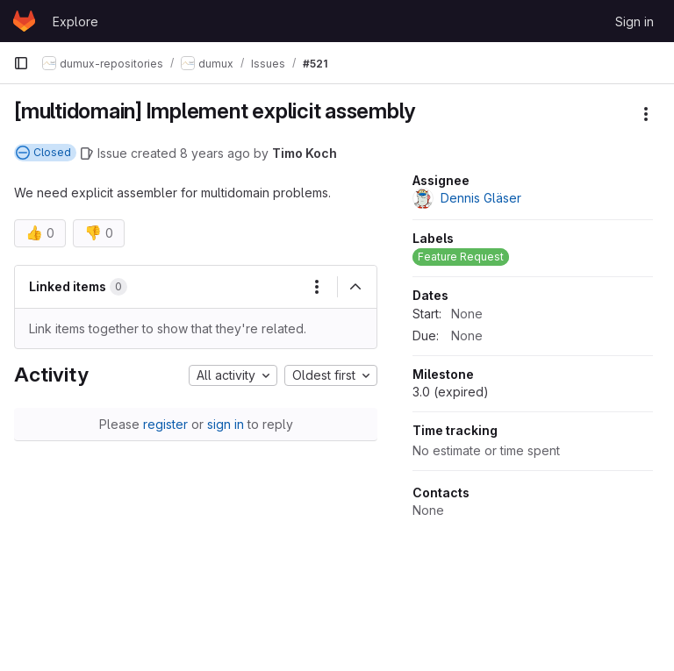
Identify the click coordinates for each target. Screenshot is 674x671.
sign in (225, 424)
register (165, 424)
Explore (75, 21)
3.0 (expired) (450, 391)
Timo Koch (304, 153)
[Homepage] (24, 21)
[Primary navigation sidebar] (21, 63)
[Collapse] (355, 286)
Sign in (634, 21)
